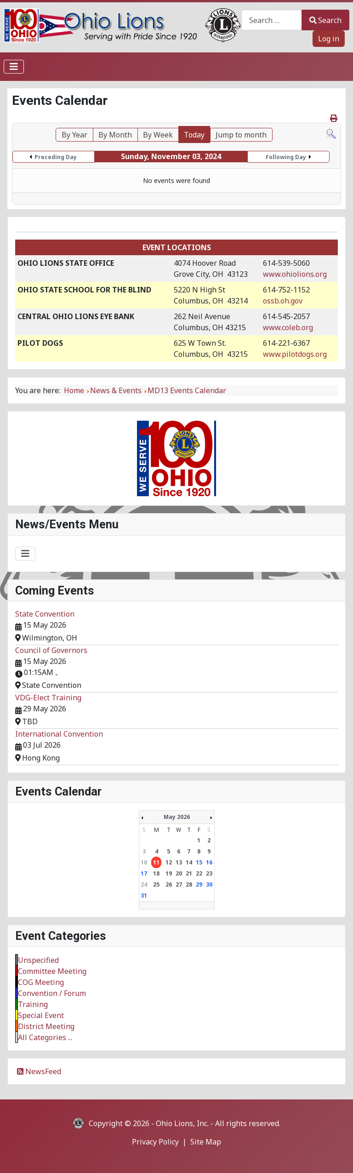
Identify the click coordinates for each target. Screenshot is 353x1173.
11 (156, 862)
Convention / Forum (52, 993)
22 (199, 873)
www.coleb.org (288, 327)
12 (168, 862)
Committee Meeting (52, 971)
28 (189, 884)
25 (156, 884)
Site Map (205, 1142)
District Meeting (46, 1026)
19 (168, 873)
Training (33, 1004)
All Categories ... (45, 1037)
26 (168, 884)
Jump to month (241, 135)
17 (144, 873)
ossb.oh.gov (282, 301)
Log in (328, 39)
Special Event (41, 1015)
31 (144, 895)
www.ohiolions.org (295, 274)
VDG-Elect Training (48, 697)
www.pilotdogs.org (295, 354)
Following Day (286, 157)
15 (199, 862)
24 (144, 884)
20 (179, 873)
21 (189, 873)
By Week (158, 135)
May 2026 (177, 817)
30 (209, 884)
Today (194, 135)
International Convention (59, 734)
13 (179, 862)
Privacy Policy (155, 1142)
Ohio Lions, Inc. (182, 1123)
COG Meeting (41, 982)
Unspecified (38, 960)
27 (179, 884)
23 (209, 873)
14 (189, 862)
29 (199, 884)
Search (325, 20)
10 (144, 862)
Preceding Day (55, 157)
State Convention (44, 614)
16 (209, 862)
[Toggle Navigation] (14, 67)
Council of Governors (51, 650)
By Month (115, 135)
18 (156, 873)
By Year (74, 135)
